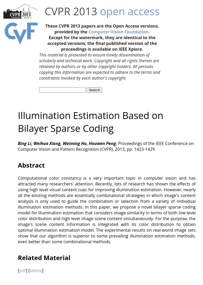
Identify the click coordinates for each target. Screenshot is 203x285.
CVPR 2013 (71, 11)
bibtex (36, 270)
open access (130, 11)
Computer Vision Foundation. (119, 32)
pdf (22, 270)
